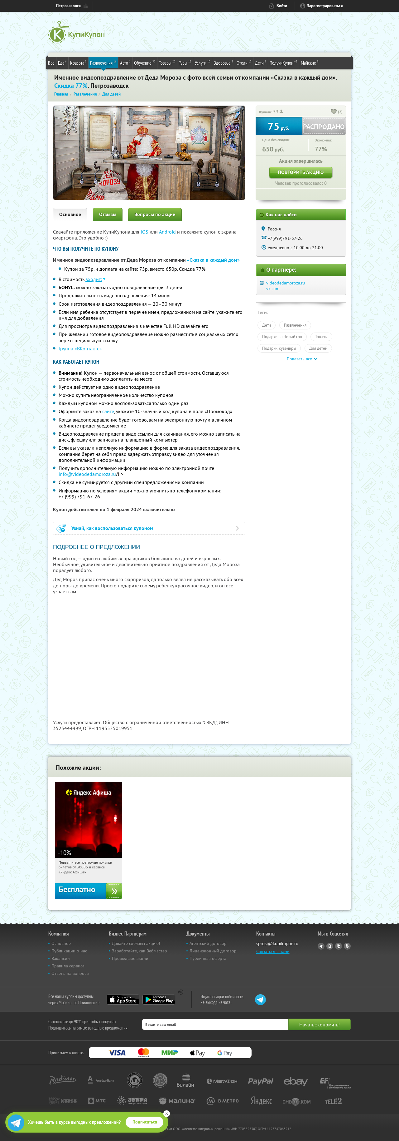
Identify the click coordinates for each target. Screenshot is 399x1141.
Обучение (145, 62)
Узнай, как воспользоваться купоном (112, 528)
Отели (244, 62)
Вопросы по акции (154, 214)
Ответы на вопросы (70, 973)
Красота (78, 62)
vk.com (272, 288)
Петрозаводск (68, 5)
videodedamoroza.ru (285, 283)
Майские (310, 62)
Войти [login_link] (281, 5)
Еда (62, 62)
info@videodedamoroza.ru (87, 474)
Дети (260, 62)
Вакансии (60, 958)
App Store (123, 1000)
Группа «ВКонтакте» (80, 348)
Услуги (202, 62)
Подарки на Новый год (282, 336)
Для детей (318, 348)
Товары (167, 62)
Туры (185, 62)
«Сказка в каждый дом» (213, 260)
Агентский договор (208, 943)
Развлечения (103, 62)
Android (168, 232)
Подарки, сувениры (279, 348)
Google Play (158, 1000)
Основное (70, 214)
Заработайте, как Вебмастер (139, 951)
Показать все (299, 359)
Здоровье (223, 62)
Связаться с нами (273, 951)
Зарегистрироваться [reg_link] (325, 5)
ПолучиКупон (283, 62)
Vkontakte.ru (329, 946)
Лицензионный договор (213, 951)
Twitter (338, 946)
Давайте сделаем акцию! (136, 943)
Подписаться (144, 1122)
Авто (125, 62)
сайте (108, 411)
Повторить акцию (301, 172)
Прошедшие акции (130, 958)
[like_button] (334, 112)
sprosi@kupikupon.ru (277, 943)
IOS (145, 232)
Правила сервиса (67, 966)
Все (51, 63)
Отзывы (107, 214)
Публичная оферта (208, 958)
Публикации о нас (69, 951)
